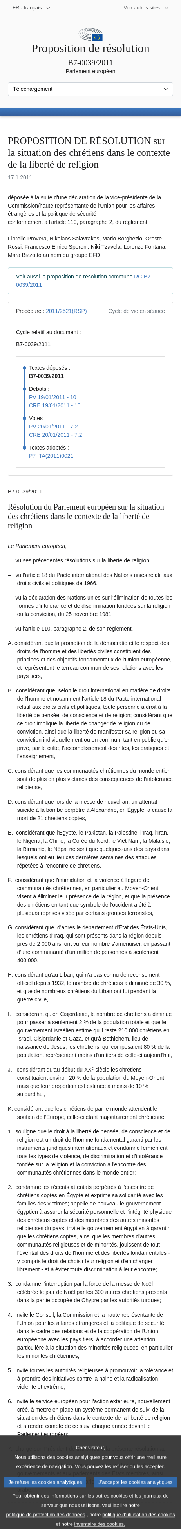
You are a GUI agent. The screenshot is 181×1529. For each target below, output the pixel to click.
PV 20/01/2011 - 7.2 (53, 426)
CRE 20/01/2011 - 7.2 (55, 435)
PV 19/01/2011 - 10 (52, 397)
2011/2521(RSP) (66, 311)
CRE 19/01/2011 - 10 (55, 405)
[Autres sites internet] (147, 8)
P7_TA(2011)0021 (51, 456)
